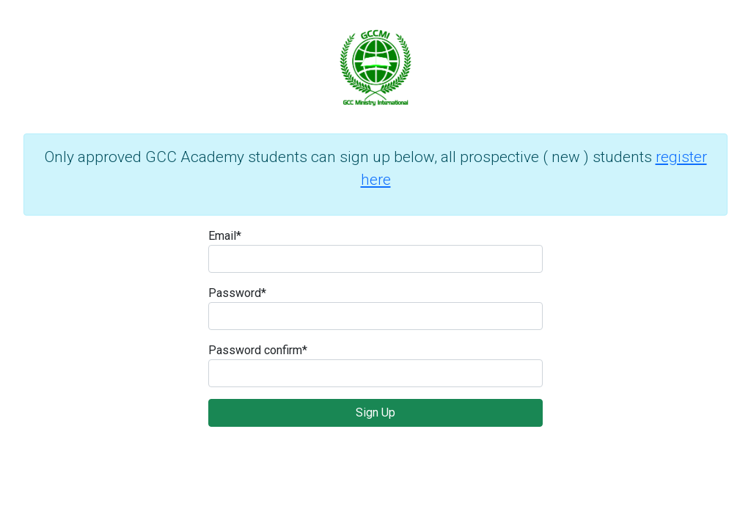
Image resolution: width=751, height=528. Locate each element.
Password (237, 293)
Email (224, 236)
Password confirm (257, 350)
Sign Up (375, 412)
